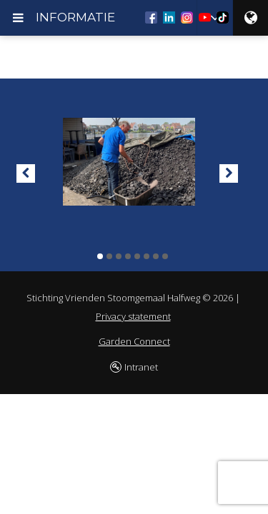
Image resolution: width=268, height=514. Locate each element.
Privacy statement (133, 316)
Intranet (141, 367)
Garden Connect (134, 341)
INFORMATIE (75, 17)
